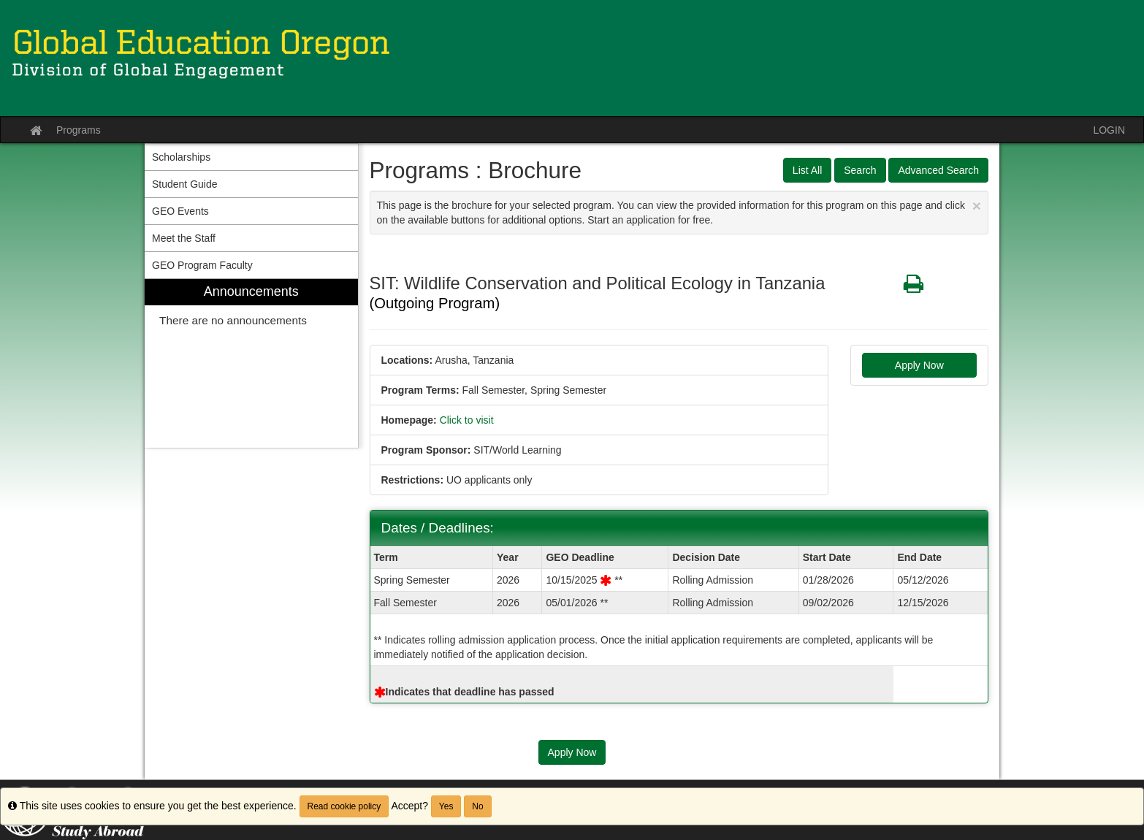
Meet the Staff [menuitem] (184, 238)
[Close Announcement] (976, 205)
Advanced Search (938, 170)
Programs (78, 130)
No (477, 806)
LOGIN (1109, 130)
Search (860, 170)
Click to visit (467, 420)
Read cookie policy (344, 806)
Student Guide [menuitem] (185, 184)
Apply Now (919, 365)
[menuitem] (251, 363)
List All (807, 170)
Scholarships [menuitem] (181, 157)
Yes (446, 806)
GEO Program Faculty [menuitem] (202, 265)
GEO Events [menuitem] (180, 211)
